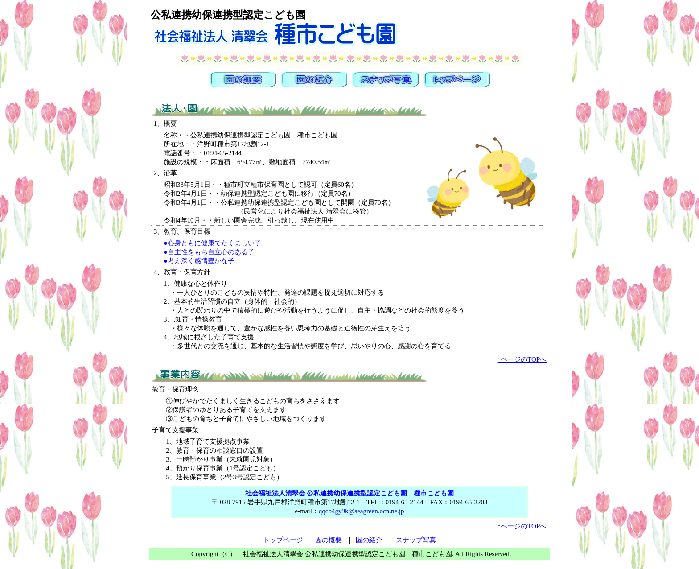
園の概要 (328, 540)
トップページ (283, 540)
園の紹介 (369, 540)
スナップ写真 (416, 540)
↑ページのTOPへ (522, 359)
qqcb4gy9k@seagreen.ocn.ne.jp (361, 511)
